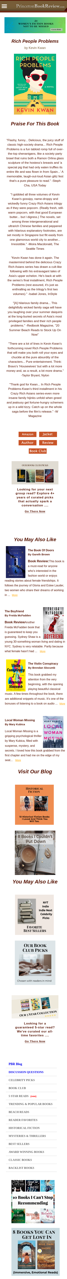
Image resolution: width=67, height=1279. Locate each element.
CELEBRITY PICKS (22, 1080)
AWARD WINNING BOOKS (26, 1151)
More (15, 595)
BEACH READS (19, 1112)
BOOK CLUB (17, 1088)
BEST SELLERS (19, 1143)
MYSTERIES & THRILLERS (27, 1135)
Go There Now (35, 511)
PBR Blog (15, 1064)
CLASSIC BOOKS (20, 1159)
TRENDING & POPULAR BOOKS (31, 1104)
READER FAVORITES (23, 1119)
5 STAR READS (22, 1096)
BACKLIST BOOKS (21, 1167)
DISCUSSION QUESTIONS (26, 1072)
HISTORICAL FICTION (24, 1127)
